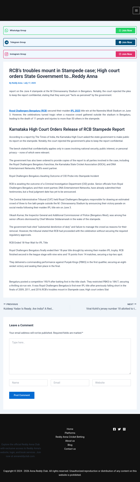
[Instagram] (124, 429)
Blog (70, 444)
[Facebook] (114, 429)
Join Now (125, 30)
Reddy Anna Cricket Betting (70, 436)
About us (70, 440)
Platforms (70, 432)
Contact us (70, 448)
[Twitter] (119, 429)
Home (70, 429)
